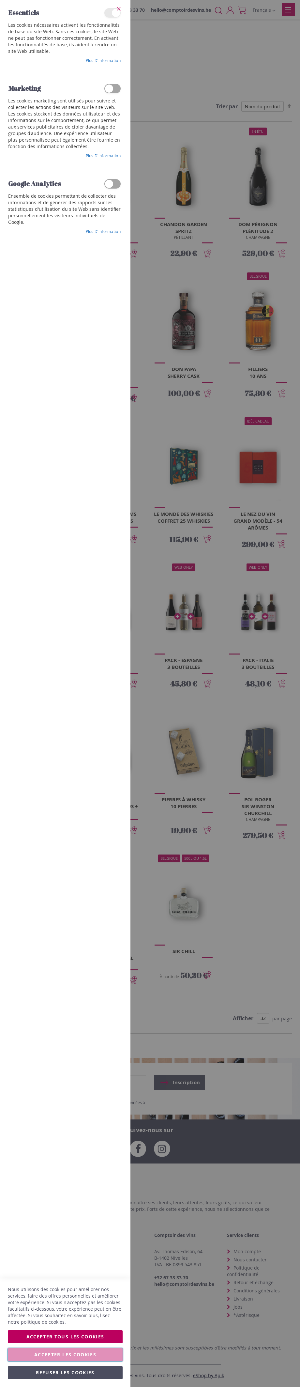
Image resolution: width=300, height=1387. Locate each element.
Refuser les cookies (65, 1372)
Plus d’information (103, 60)
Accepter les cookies (65, 1354)
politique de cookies (43, 1322)
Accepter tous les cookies (65, 1336)
